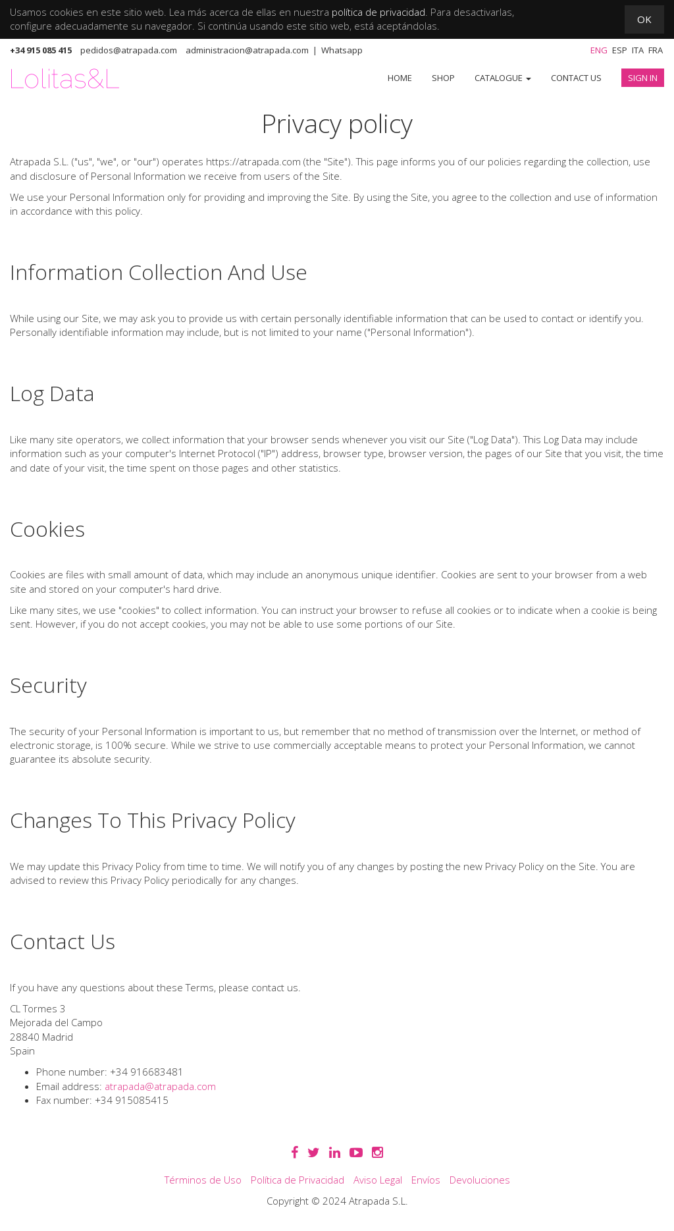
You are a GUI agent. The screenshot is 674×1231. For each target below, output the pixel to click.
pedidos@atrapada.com (128, 50)
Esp (619, 50)
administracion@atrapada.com (247, 50)
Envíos (425, 1179)
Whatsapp (342, 50)
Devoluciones (480, 1179)
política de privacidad (378, 11)
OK (644, 19)
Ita (638, 50)
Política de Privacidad (297, 1179)
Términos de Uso (203, 1179)
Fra (655, 50)
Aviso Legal (377, 1179)
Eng (599, 50)
